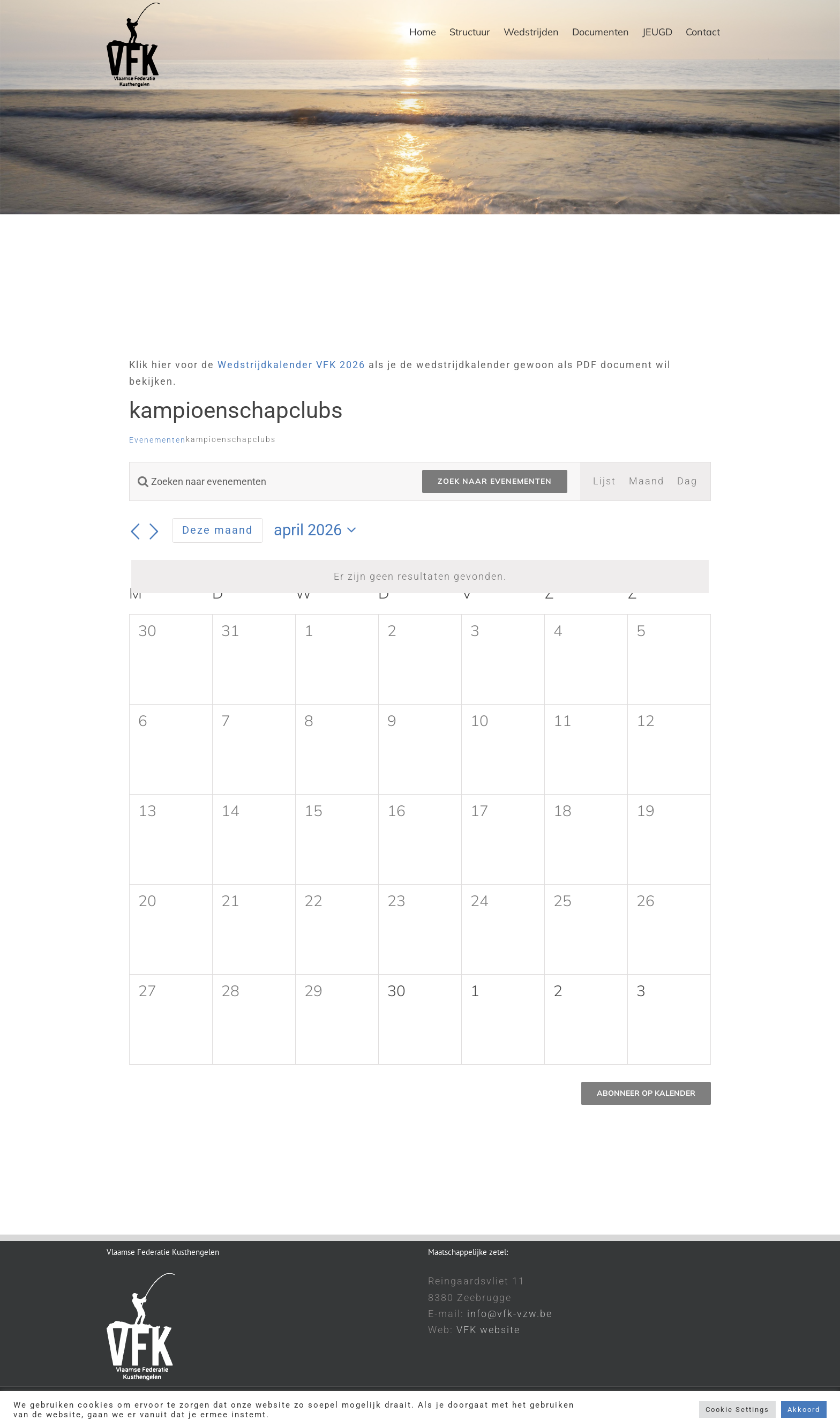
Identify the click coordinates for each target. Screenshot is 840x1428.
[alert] (420, 576)
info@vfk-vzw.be (509, 1313)
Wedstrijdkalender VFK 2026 (291, 364)
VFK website (488, 1329)
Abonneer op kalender (646, 1093)
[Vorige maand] (135, 531)
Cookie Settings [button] (737, 1409)
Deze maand (217, 530)
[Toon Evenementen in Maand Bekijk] (646, 481)
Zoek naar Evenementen (495, 481)
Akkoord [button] (804, 1409)
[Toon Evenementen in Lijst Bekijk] (604, 481)
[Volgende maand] (154, 531)
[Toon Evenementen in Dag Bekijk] (687, 481)
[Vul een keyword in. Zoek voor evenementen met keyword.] (269, 481)
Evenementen (157, 440)
